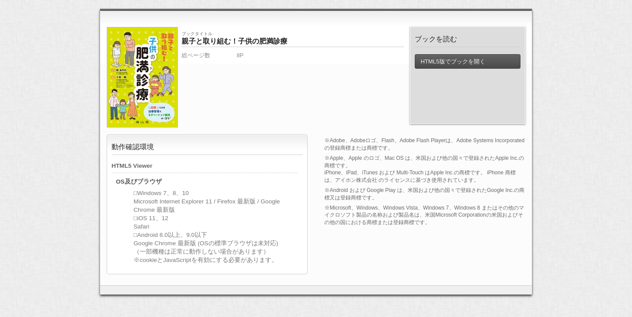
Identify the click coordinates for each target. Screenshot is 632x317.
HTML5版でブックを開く (453, 61)
